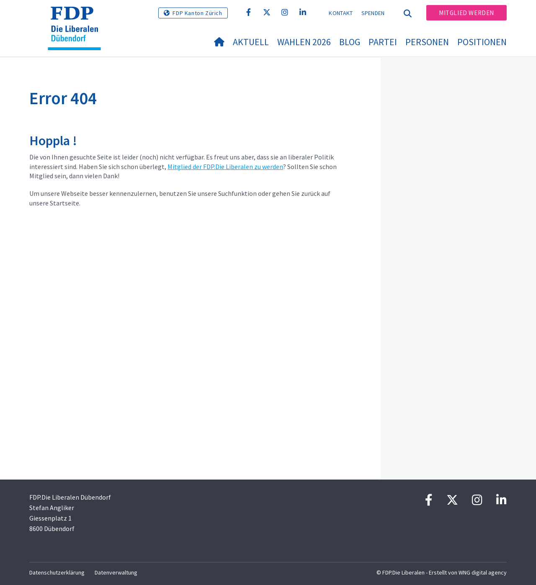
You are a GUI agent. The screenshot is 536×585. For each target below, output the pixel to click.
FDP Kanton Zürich (197, 13)
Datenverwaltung (116, 572)
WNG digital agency (483, 572)
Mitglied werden (466, 13)
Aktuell (251, 42)
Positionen (482, 42)
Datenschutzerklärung (57, 572)
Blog (349, 42)
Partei (382, 42)
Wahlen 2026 (304, 42)
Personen (427, 42)
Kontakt (341, 13)
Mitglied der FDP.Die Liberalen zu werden (225, 166)
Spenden (373, 13)
